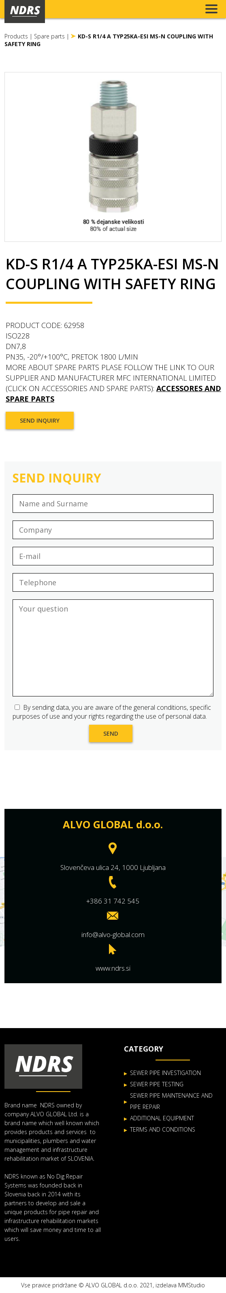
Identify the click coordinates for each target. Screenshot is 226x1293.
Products (16, 36)
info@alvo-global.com (113, 934)
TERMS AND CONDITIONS (162, 1129)
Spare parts (49, 36)
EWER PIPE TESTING (158, 1084)
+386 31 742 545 (112, 901)
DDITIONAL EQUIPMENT (163, 1118)
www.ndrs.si (113, 968)
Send (110, 733)
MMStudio (191, 1285)
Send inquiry (40, 420)
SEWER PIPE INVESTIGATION (165, 1073)
